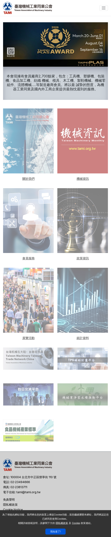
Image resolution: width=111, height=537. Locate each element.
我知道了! (55, 531)
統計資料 (83, 338)
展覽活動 (28, 338)
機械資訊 (83, 179)
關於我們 (28, 179)
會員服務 (28, 258)
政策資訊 (83, 258)
